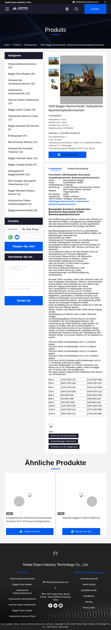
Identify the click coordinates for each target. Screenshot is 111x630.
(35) (21, 74)
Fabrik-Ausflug (88, 584)
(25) (22, 109)
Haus (7, 45)
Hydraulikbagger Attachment (63, 441)
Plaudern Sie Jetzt (24, 246)
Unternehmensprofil (89, 579)
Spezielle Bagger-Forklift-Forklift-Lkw (81, 518)
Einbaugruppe (30, 45)
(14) (20, 202)
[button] (19, 501)
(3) (21, 192)
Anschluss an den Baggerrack (64, 447)
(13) (23, 118)
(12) (22, 142)
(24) (23, 102)
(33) (23, 210)
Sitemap (88, 602)
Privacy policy (89, 607)
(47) (22, 164)
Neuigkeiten (89, 596)
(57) (17, 136)
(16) (19, 173)
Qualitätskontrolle (89, 590)
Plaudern (95, 9)
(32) (21, 82)
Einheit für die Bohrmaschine (63, 436)
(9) (23, 128)
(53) (22, 66)
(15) (20, 150)
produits (16, 45)
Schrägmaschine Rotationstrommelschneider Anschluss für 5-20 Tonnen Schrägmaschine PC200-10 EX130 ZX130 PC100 (29, 520)
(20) (19, 92)
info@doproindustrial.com (85, 2)
